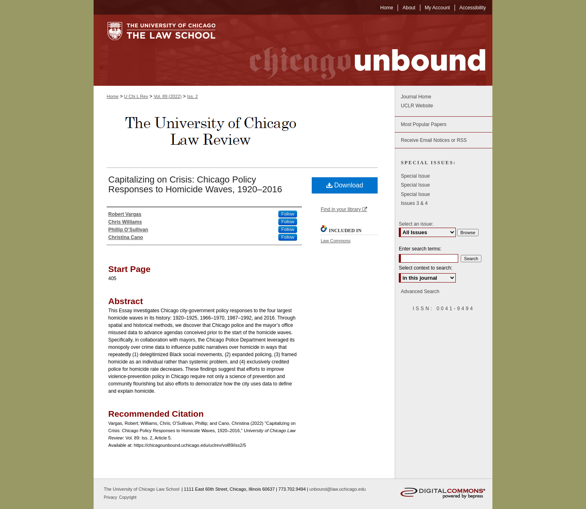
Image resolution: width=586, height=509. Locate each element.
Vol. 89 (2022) (168, 96)
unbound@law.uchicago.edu (337, 489)
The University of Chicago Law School (141, 489)
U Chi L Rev (136, 96)
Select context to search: (425, 268)
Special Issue (415, 176)
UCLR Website (417, 106)
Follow (287, 213)
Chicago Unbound (360, 50)
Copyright (128, 497)
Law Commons (335, 240)
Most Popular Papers (423, 124)
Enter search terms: (420, 249)
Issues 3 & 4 (414, 203)
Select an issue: (416, 224)
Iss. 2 (192, 96)
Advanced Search (420, 291)
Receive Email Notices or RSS (434, 140)
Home (112, 96)
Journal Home (416, 97)
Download (344, 185)
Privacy (111, 497)
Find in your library (344, 209)
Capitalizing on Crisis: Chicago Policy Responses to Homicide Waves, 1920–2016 (195, 184)
